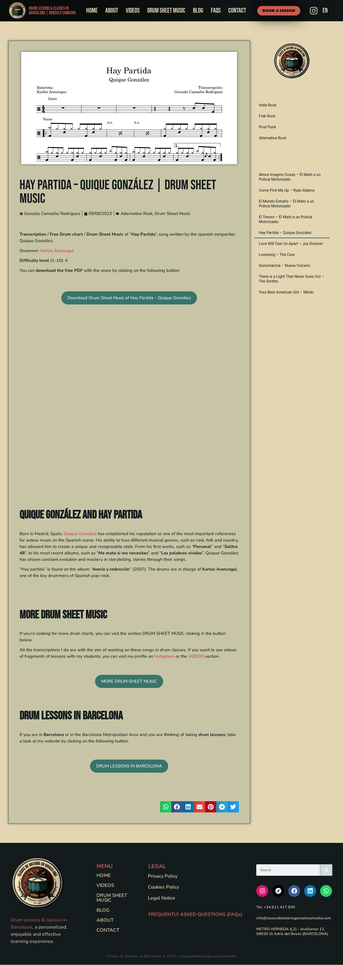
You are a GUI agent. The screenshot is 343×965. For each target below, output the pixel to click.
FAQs (216, 11)
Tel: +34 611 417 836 (275, 907)
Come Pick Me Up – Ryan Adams (287, 190)
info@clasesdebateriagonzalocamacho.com (293, 918)
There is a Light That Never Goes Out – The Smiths (291, 279)
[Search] (326, 870)
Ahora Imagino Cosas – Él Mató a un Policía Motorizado (290, 177)
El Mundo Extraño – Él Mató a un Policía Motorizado (286, 204)
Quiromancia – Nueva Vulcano (284, 266)
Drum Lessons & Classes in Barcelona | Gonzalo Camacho (52, 11)
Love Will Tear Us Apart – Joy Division (291, 244)
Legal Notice (162, 898)
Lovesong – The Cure (277, 255)
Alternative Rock (136, 214)
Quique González (80, 534)
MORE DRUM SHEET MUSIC (129, 681)
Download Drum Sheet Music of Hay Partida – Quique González (129, 298)
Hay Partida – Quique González (285, 233)
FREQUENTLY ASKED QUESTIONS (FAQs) (195, 914)
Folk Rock (267, 116)
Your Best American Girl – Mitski (286, 292)
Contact (237, 11)
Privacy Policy (163, 876)
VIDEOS (196, 656)
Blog (198, 11)
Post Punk (267, 127)
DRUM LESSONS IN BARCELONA (129, 766)
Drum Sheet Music (166, 11)
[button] (165, 807)
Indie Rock (268, 105)
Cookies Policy (164, 887)
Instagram (164, 656)
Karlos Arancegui (57, 251)
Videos (133, 11)
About (111, 11)
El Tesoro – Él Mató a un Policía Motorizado (285, 219)
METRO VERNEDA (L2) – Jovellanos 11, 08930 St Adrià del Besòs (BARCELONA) (292, 931)
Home (92, 11)
